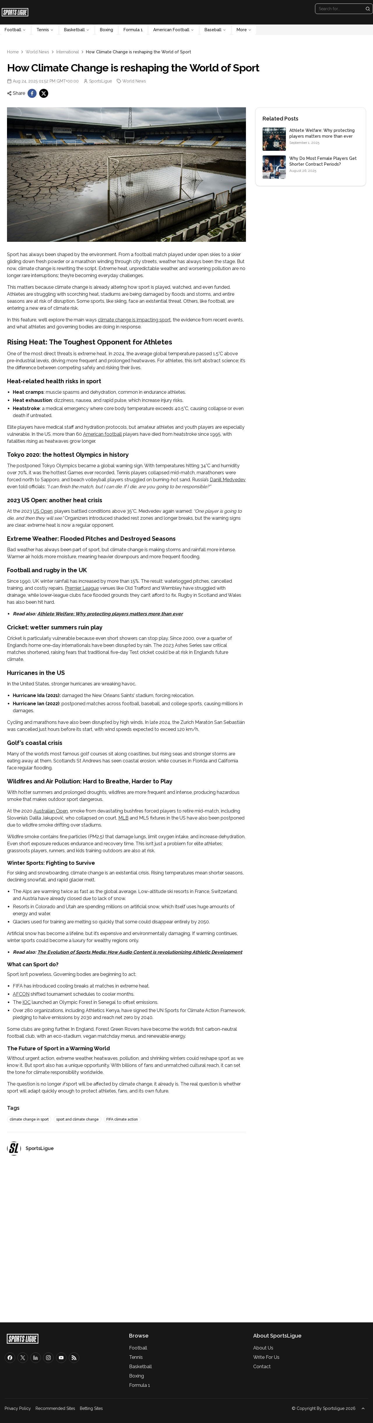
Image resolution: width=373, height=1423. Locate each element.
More (244, 29)
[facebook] (32, 93)
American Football (173, 29)
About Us (263, 1348)
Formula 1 (133, 29)
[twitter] (43, 93)
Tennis (45, 29)
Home (13, 52)
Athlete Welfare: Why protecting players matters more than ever (110, 614)
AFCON (21, 994)
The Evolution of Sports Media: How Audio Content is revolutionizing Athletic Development (139, 952)
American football (102, 434)
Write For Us (266, 1357)
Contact (262, 1366)
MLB (123, 818)
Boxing (106, 29)
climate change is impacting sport (134, 320)
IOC (26, 1002)
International (67, 52)
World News (37, 52)
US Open (42, 511)
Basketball (76, 29)
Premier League (82, 588)
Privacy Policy (18, 1408)
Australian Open (51, 811)
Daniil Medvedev (228, 479)
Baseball (215, 29)
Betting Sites (91, 1408)
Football (15, 29)
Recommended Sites (55, 1408)
